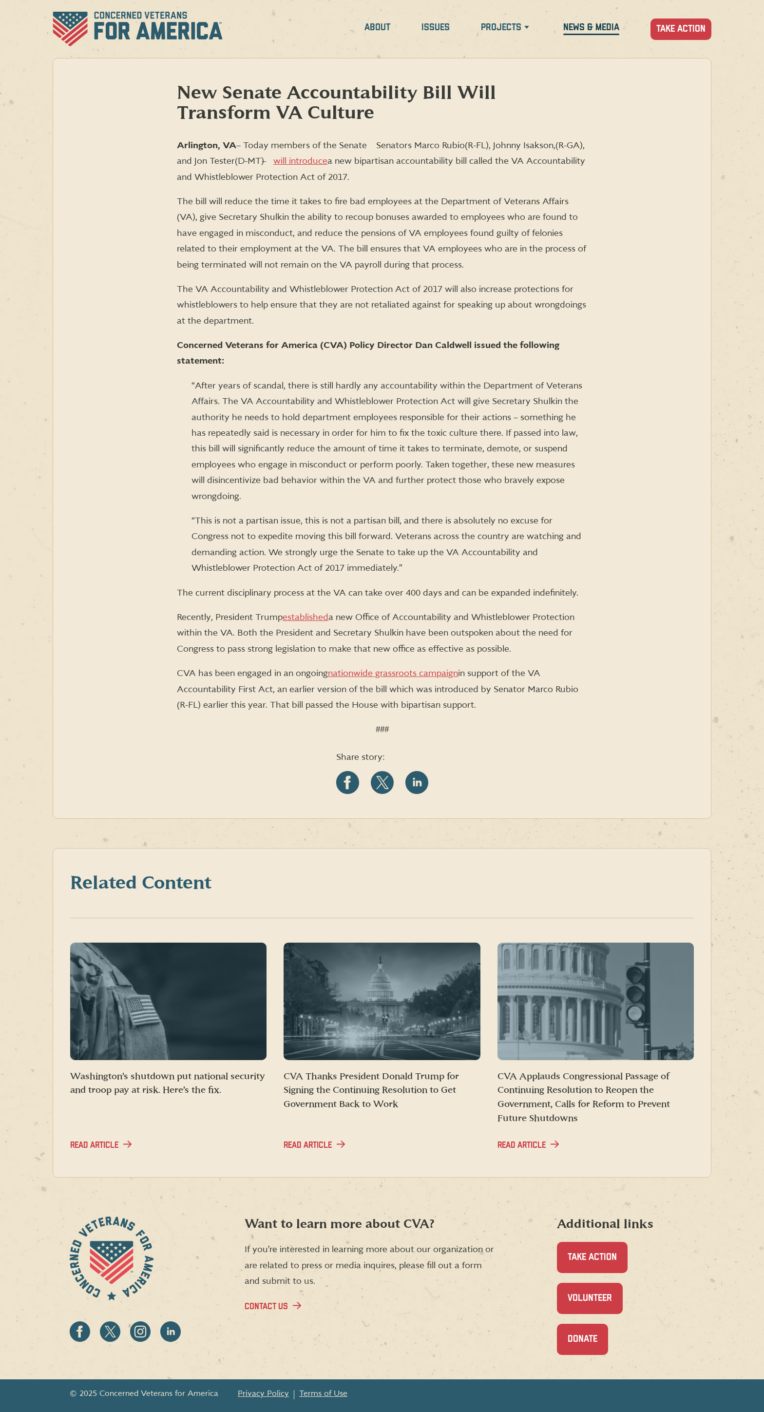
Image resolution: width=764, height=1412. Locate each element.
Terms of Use (323, 1393)
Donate (588, 1344)
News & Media (591, 27)
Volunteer (595, 1303)
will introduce (300, 161)
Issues (435, 27)
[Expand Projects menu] (526, 29)
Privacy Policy (263, 1393)
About (377, 27)
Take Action (681, 29)
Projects (501, 27)
